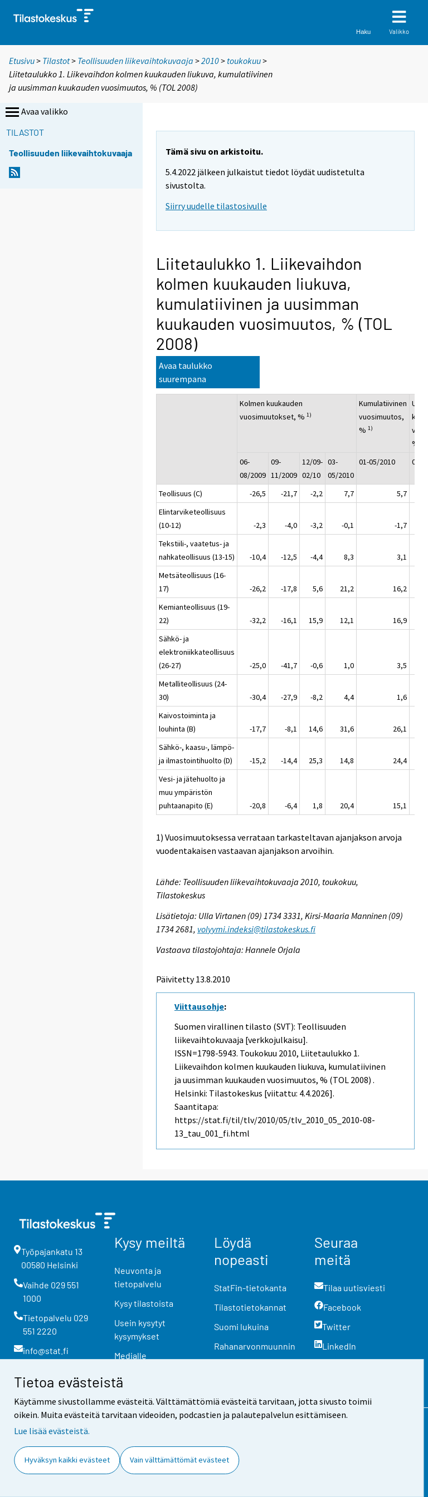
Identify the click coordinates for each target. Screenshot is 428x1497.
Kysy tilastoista (143, 1303)
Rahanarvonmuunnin (254, 1346)
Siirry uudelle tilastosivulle (216, 205)
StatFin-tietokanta (250, 1287)
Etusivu (22, 60)
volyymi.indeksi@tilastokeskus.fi (256, 929)
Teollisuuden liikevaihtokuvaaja (135, 60)
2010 (210, 60)
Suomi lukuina (241, 1326)
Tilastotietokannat (250, 1307)
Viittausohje (199, 1006)
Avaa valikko (35, 112)
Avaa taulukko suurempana (185, 372)
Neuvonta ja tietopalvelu (138, 1277)
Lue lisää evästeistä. (52, 1430)
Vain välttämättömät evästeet (179, 1460)
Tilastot (56, 60)
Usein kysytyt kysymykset (140, 1329)
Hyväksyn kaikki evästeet (67, 1460)
